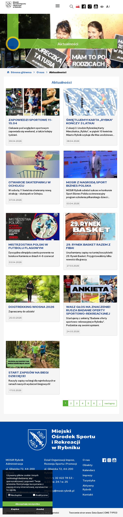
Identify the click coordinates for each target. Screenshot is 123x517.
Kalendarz (89, 470)
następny (110, 403)
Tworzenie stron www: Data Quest (86, 512)
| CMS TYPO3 (110, 512)
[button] (58, 6)
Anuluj (40, 509)
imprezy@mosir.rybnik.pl (59, 490)
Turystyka (89, 480)
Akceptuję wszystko (27, 504)
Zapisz (15, 509)
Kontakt (88, 494)
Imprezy (87, 475)
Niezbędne (15, 495)
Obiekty (88, 464)
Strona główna (21, 72)
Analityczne (40, 495)
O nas (86, 459)
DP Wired (48, 513)
